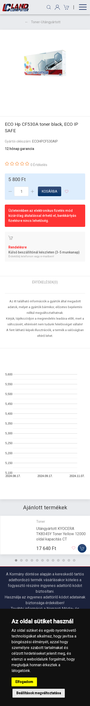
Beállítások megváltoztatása (38, 693)
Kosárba (49, 191)
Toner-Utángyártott (45, 22)
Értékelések (45, 282)
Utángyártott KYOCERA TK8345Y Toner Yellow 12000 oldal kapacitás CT (61, 533)
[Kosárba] (82, 548)
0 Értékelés (38, 165)
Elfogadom (24, 682)
